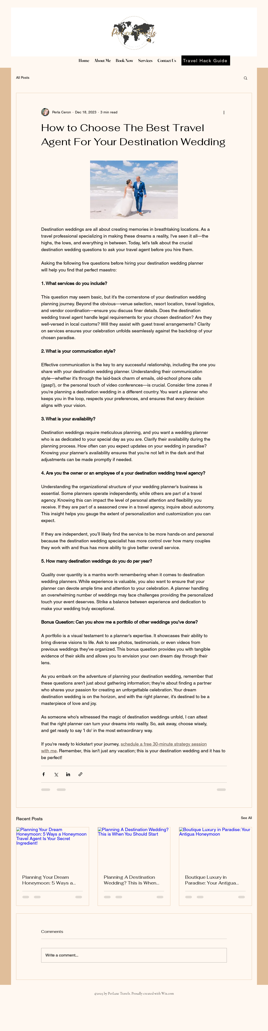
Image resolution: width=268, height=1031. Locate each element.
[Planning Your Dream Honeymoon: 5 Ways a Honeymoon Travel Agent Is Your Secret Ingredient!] (52, 847)
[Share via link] (80, 774)
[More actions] (224, 112)
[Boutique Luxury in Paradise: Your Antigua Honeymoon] (215, 847)
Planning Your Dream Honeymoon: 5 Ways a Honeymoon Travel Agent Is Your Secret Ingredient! (50, 880)
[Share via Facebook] (43, 774)
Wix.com (167, 993)
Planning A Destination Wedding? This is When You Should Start (130, 880)
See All (246, 818)
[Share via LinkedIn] (68, 774)
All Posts (22, 78)
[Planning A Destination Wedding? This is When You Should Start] (134, 847)
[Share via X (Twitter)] (55, 774)
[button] (245, 78)
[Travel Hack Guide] (205, 60)
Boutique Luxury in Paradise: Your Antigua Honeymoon (210, 880)
